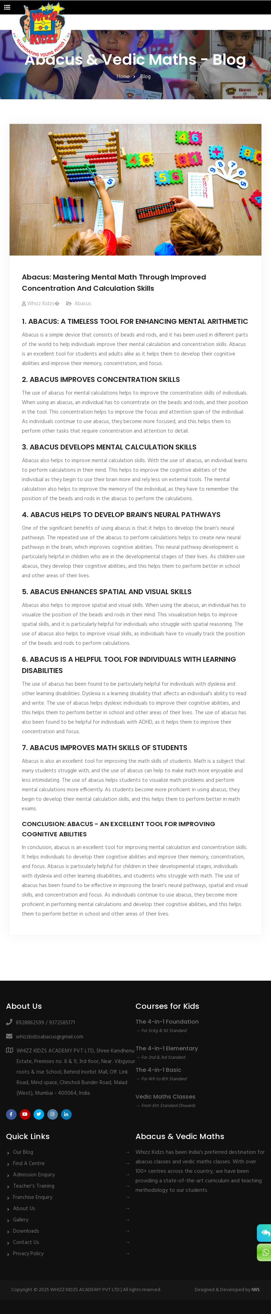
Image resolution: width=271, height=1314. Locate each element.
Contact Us (26, 1242)
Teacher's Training (33, 1186)
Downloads (26, 1231)
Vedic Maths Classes (165, 1097)
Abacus (82, 304)
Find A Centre (29, 1163)
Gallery (20, 1220)
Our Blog (23, 1152)
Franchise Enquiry (32, 1197)
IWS (256, 1290)
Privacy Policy (28, 1254)
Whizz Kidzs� (43, 304)
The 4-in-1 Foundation (167, 1022)
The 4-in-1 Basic (158, 1070)
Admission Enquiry (34, 1175)
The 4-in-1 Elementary (167, 1048)
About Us (24, 1209)
